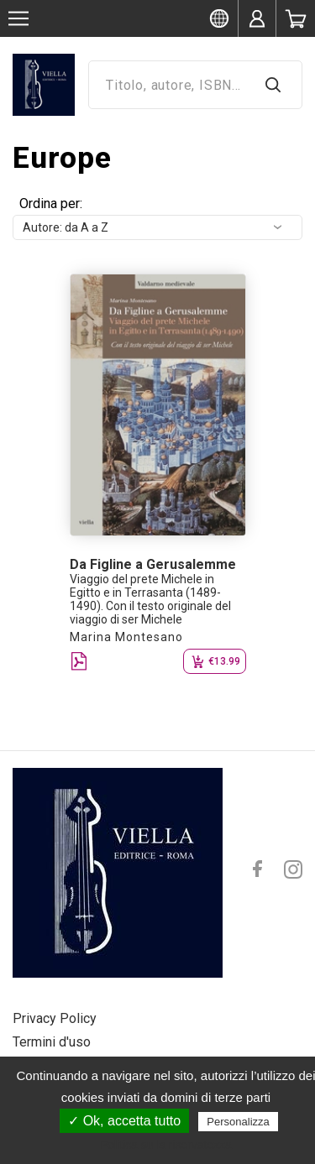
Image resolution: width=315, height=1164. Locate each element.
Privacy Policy (55, 1018)
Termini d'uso (52, 1042)
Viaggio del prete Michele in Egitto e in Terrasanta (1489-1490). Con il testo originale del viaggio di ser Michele (150, 599)
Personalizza (238, 1121)
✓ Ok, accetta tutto (124, 1121)
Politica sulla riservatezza (166, 1144)
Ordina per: (50, 203)
